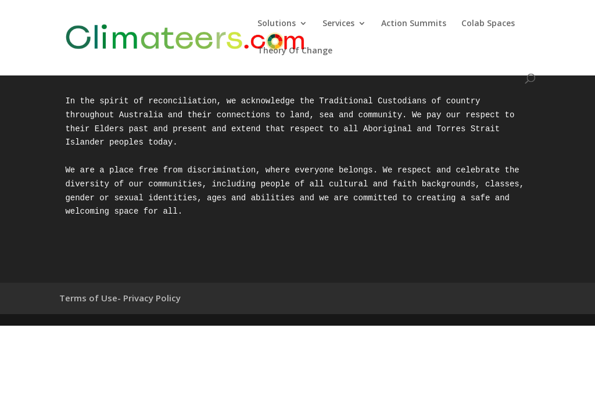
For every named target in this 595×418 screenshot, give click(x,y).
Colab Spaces (488, 23)
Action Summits (413, 23)
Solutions (276, 23)
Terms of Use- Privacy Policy (120, 298)
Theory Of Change (294, 51)
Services (338, 23)
